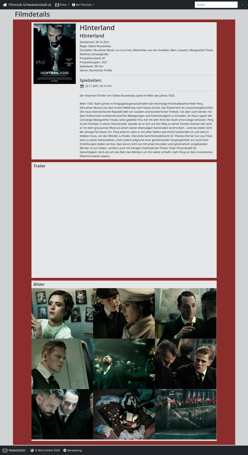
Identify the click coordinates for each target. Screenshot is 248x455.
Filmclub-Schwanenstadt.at (26, 4)
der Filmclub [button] (82, 5)
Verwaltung (72, 450)
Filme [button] (61, 5)
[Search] (216, 5)
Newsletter (14, 450)
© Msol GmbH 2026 (45, 450)
